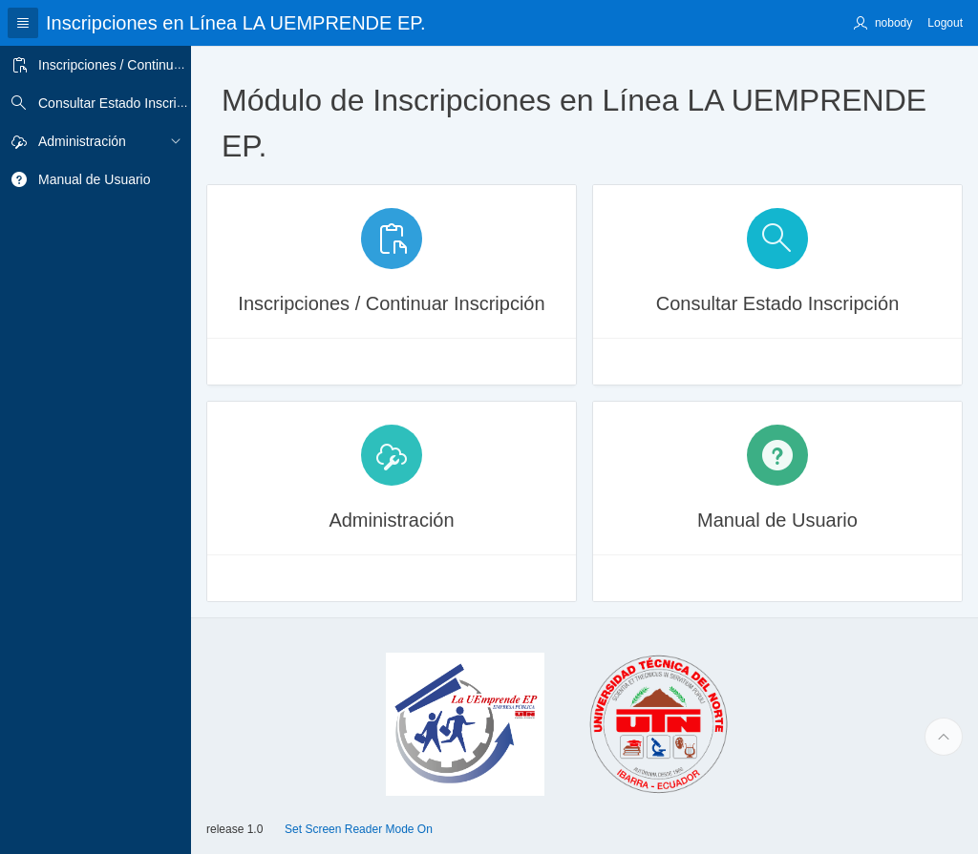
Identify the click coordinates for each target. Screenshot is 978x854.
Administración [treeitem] (82, 141)
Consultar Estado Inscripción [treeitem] (123, 103)
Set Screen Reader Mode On (359, 829)
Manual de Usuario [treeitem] (94, 179)
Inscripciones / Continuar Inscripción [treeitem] (145, 65)
